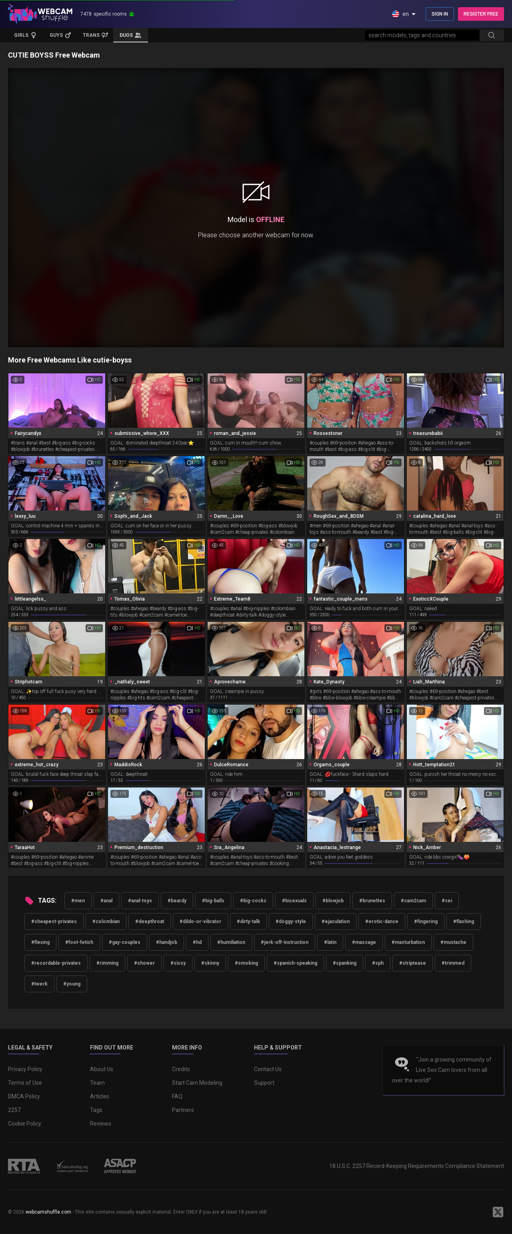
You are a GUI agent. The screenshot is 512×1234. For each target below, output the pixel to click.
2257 (14, 1110)
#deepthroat (149, 921)
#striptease (412, 963)
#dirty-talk (248, 921)
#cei (447, 900)
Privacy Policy (25, 1069)
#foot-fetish (79, 942)
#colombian (106, 921)
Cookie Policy (24, 1123)
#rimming (107, 963)
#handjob (166, 942)
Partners (183, 1110)
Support (264, 1083)
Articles (99, 1096)
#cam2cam (413, 900)
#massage (364, 942)
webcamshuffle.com (48, 1212)
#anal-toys (140, 900)
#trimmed (453, 963)
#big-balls (213, 900)
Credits (181, 1069)
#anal (106, 900)
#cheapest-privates (54, 921)
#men (78, 900)
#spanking (344, 963)
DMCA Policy (24, 1096)
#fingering (426, 921)
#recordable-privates (56, 963)
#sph (378, 963)
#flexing (40, 942)
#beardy (177, 900)
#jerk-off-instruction (284, 942)
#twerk (39, 984)
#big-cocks (253, 900)
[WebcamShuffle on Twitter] (498, 1212)
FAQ (177, 1096)
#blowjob (333, 900)
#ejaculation (336, 921)
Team (97, 1083)
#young (71, 984)
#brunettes (372, 900)
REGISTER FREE (481, 14)
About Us (101, 1069)
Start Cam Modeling (197, 1083)
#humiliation (231, 942)
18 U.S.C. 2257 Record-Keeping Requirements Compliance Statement (416, 1166)
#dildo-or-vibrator (200, 921)
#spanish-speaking (295, 963)
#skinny (210, 963)
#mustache (453, 942)
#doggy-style (291, 921)
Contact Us (268, 1069)
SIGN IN (440, 14)
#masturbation (408, 942)
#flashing (463, 921)
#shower (144, 963)
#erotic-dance (381, 921)
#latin (330, 942)
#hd (197, 942)
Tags (96, 1110)
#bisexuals (294, 900)
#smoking (246, 963)
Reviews (100, 1123)
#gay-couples (124, 942)
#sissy (178, 963)
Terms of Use (25, 1083)
